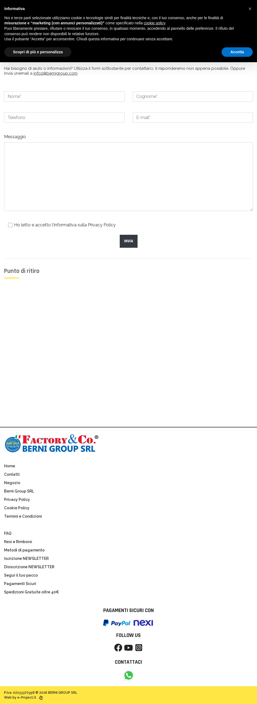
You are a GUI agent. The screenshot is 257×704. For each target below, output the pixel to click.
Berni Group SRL (19, 491)
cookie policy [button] (154, 23)
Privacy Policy (102, 224)
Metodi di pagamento (24, 550)
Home (9, 466)
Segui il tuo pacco (21, 575)
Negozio (12, 483)
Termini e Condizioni (23, 516)
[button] (250, 8)
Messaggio (15, 136)
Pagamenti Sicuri (20, 583)
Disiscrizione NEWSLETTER (29, 567)
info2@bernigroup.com (56, 73)
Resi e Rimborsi (18, 542)
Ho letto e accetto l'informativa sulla (65, 224)
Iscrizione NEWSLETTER (26, 558)
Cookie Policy (16, 508)
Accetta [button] (237, 52)
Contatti (12, 474)
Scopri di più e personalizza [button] (38, 52)
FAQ (7, 533)
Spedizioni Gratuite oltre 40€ (31, 592)
